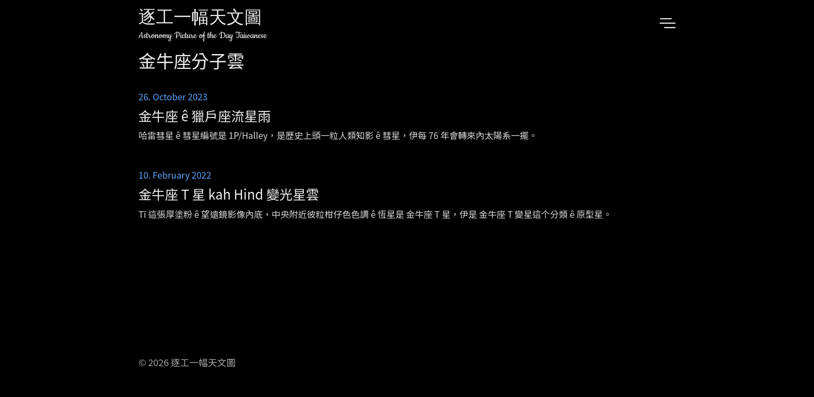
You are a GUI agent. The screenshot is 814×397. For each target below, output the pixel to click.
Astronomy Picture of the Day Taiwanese (202, 35)
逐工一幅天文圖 (200, 19)
